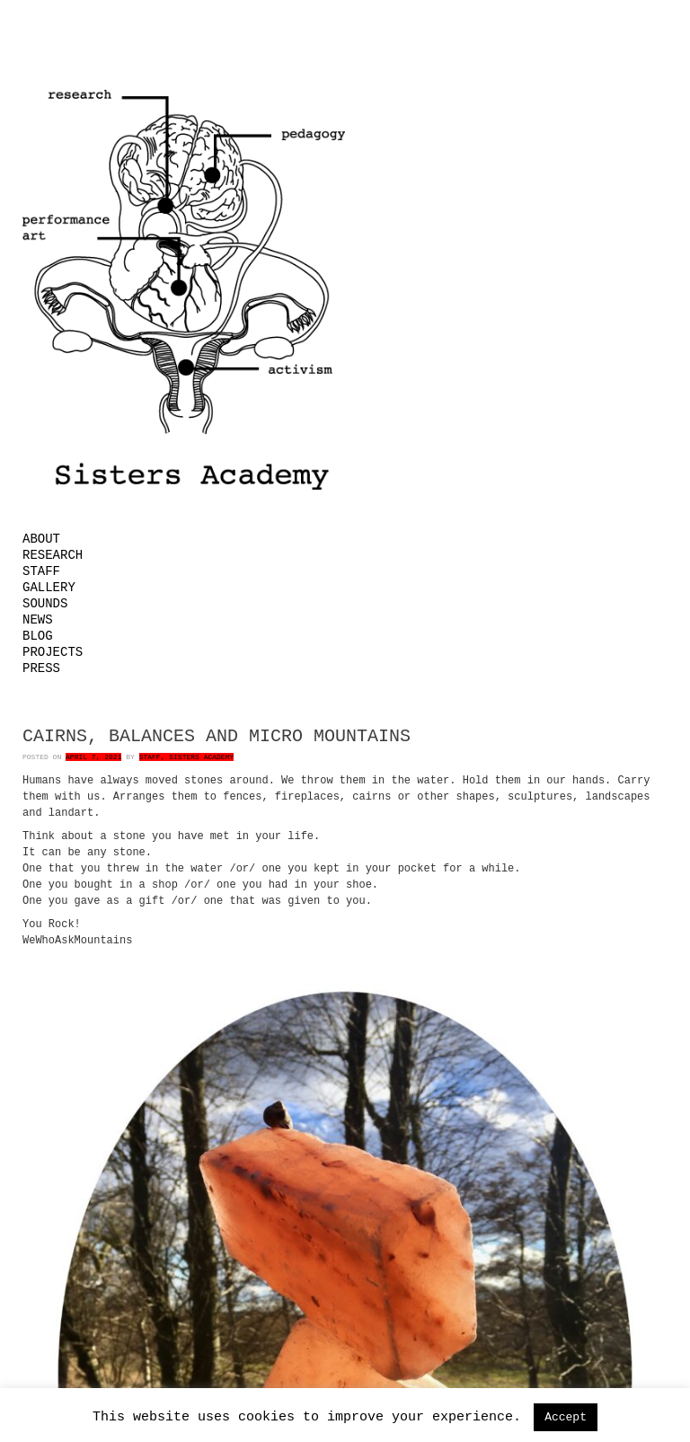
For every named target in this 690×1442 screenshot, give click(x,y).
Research (52, 555)
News (37, 620)
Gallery (48, 587)
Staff (41, 571)
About (41, 539)
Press (41, 668)
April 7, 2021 (93, 757)
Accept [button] (565, 1417)
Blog (37, 636)
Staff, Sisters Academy (186, 757)
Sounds (44, 604)
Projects (52, 652)
